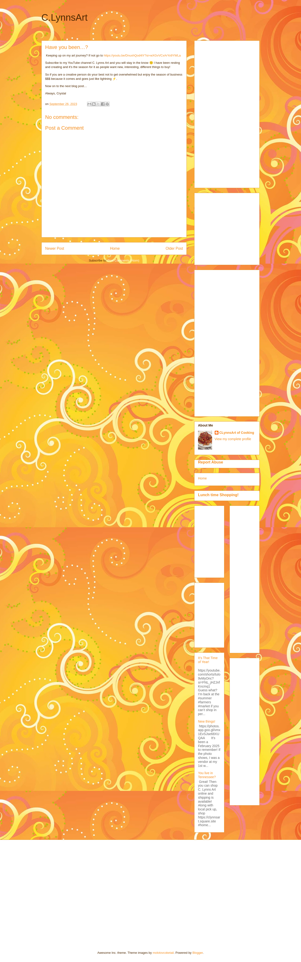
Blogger (197, 952)
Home (115, 248)
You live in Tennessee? (207, 775)
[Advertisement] (217, 113)
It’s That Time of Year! (208, 660)
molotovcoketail (163, 952)
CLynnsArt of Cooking (236, 433)
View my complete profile (233, 439)
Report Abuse (210, 462)
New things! (206, 721)
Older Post (174, 248)
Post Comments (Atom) (123, 260)
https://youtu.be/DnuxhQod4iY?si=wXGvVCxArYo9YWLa (142, 55)
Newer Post (54, 248)
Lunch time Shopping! (218, 495)
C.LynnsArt (64, 17)
